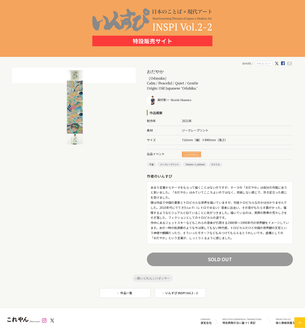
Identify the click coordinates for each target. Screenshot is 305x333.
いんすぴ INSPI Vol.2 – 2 (181, 293)
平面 (151, 164)
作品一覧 (126, 293)
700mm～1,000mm (195, 164)
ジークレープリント (169, 164)
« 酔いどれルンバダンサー (152, 278)
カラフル (215, 164)
